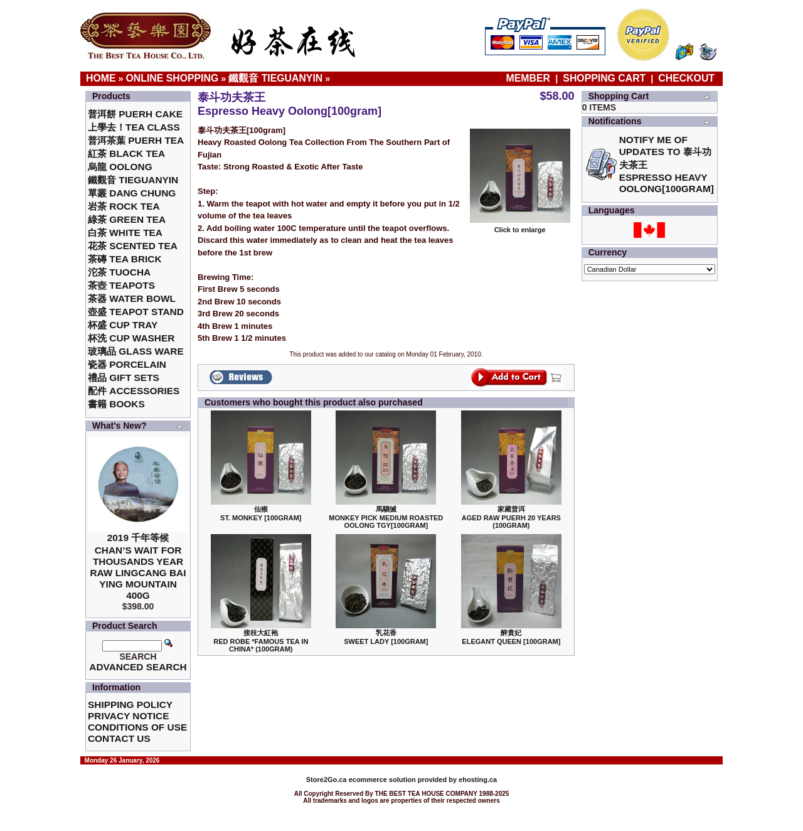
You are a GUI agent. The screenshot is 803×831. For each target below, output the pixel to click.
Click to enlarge (520, 226)
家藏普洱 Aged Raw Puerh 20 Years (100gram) (511, 517)
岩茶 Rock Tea (124, 206)
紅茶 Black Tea (126, 153)
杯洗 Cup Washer (131, 338)
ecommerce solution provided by (382, 779)
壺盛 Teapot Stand (136, 311)
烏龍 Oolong (120, 166)
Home (101, 78)
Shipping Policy (130, 704)
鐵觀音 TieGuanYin (275, 78)
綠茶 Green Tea (127, 219)
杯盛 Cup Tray (122, 324)
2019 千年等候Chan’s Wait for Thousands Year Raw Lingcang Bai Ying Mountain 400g (138, 566)
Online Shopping (172, 78)
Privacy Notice (128, 715)
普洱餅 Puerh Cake (135, 114)
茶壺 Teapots (121, 285)
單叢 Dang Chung (132, 193)
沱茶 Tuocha (119, 272)
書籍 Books (116, 404)
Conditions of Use (137, 727)
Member (529, 78)
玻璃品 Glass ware (136, 351)
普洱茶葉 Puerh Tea (136, 140)
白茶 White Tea (125, 232)
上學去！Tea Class (134, 127)
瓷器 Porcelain (127, 364)
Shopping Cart (604, 78)
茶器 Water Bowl (132, 298)
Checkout (686, 78)
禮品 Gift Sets (123, 377)
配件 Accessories (133, 390)
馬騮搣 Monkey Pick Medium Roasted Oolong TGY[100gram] (386, 517)
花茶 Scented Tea (133, 245)
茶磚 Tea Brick (125, 259)
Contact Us (119, 738)
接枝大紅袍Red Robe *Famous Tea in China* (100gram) (260, 641)
